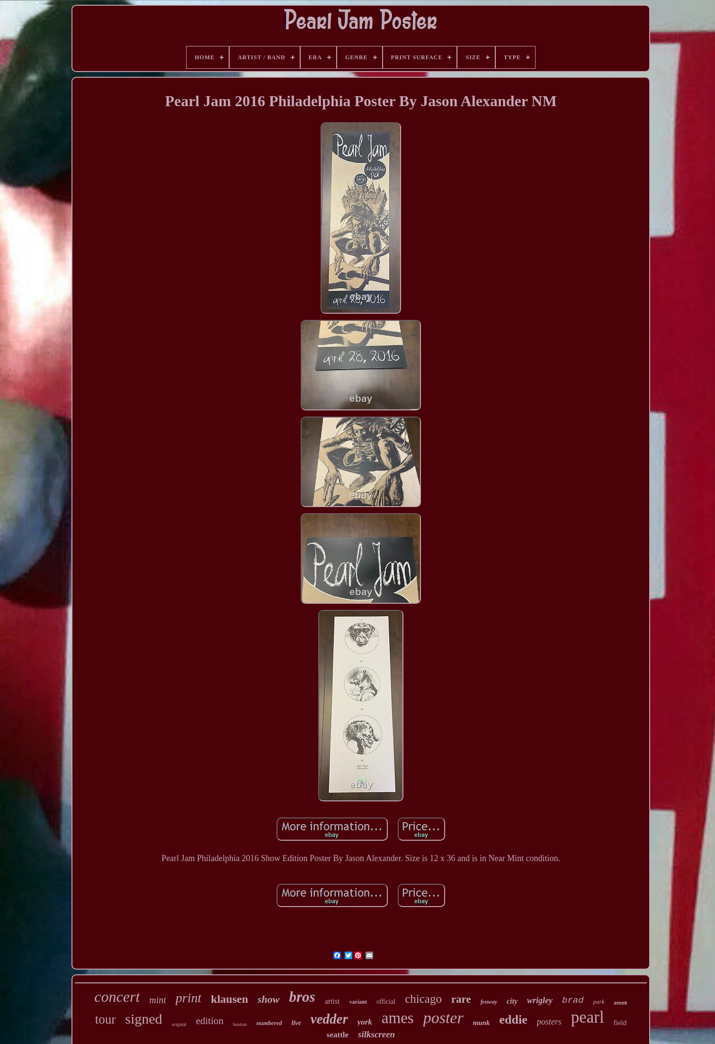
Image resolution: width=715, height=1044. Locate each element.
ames (398, 1017)
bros (302, 997)
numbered (269, 1022)
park (599, 1001)
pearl (587, 1017)
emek (620, 1003)
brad (573, 1000)
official (385, 1001)
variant (358, 1002)
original (179, 1024)
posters (549, 1021)
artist (332, 1001)
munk (481, 1022)
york (365, 1021)
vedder (329, 1018)
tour (105, 1019)
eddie (513, 1019)
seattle (338, 1034)
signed (143, 1018)
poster (443, 1017)
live (296, 1022)
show (268, 999)
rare (461, 999)
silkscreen (376, 1034)
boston (240, 1024)
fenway (489, 1002)
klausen (229, 999)
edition (209, 1020)
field (620, 1022)
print (188, 997)
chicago (423, 998)
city (512, 1001)
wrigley (540, 1000)
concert (117, 996)
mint (157, 1000)
